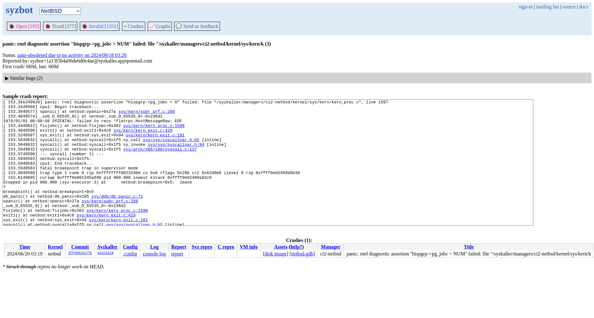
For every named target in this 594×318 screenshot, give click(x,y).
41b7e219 (105, 253)
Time (24, 246)
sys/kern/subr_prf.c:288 (146, 114)
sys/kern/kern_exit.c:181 (155, 142)
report (177, 253)
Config (130, 246)
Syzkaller (107, 246)
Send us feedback (197, 26)
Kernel (55, 246)
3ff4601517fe (80, 253)
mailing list (547, 6)
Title (469, 246)
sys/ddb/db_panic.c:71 (117, 216)
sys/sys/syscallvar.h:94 (176, 153)
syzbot (19, 9)
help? (296, 246)
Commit (80, 246)
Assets (281, 246)
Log (154, 246)
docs (583, 6)
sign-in (525, 6)
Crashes (134, 26)
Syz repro (202, 246)
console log (154, 253)
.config (130, 253)
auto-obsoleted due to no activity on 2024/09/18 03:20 (72, 55)
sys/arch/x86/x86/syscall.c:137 (160, 159)
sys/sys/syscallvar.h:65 (171, 148)
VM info (249, 246)
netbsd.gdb (302, 253)
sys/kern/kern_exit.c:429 (142, 137)
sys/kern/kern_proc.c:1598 (153, 131)
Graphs (159, 26)
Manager (330, 246)
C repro (225, 246)
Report (178, 246)
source (569, 6)
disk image (276, 253)
